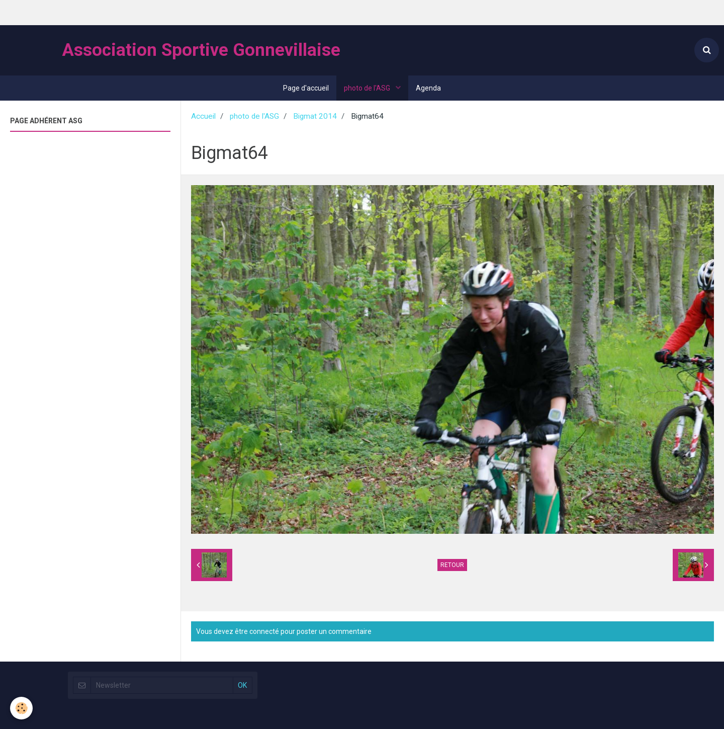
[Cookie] (21, 708)
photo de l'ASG (368, 88)
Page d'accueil (306, 88)
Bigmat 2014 (315, 116)
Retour (452, 565)
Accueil (203, 116)
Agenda (428, 88)
